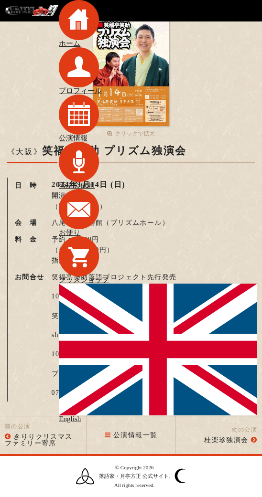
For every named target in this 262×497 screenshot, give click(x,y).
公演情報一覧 (131, 435)
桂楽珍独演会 (226, 440)
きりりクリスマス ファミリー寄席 (42, 440)
